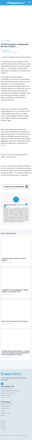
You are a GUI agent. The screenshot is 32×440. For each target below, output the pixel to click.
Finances (3, 421)
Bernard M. (7, 50)
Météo (3, 426)
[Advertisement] (16, 23)
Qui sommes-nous (6, 388)
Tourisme (3, 428)
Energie (3, 415)
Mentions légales (6, 395)
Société (8, 41)
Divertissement (5, 413)
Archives (3, 397)
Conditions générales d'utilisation (10, 391)
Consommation (5, 408)
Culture (3, 411)
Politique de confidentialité (9, 393)
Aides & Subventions (7, 404)
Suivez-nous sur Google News (16, 186)
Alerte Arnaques (5, 406)
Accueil (2, 41)
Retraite (3, 424)
